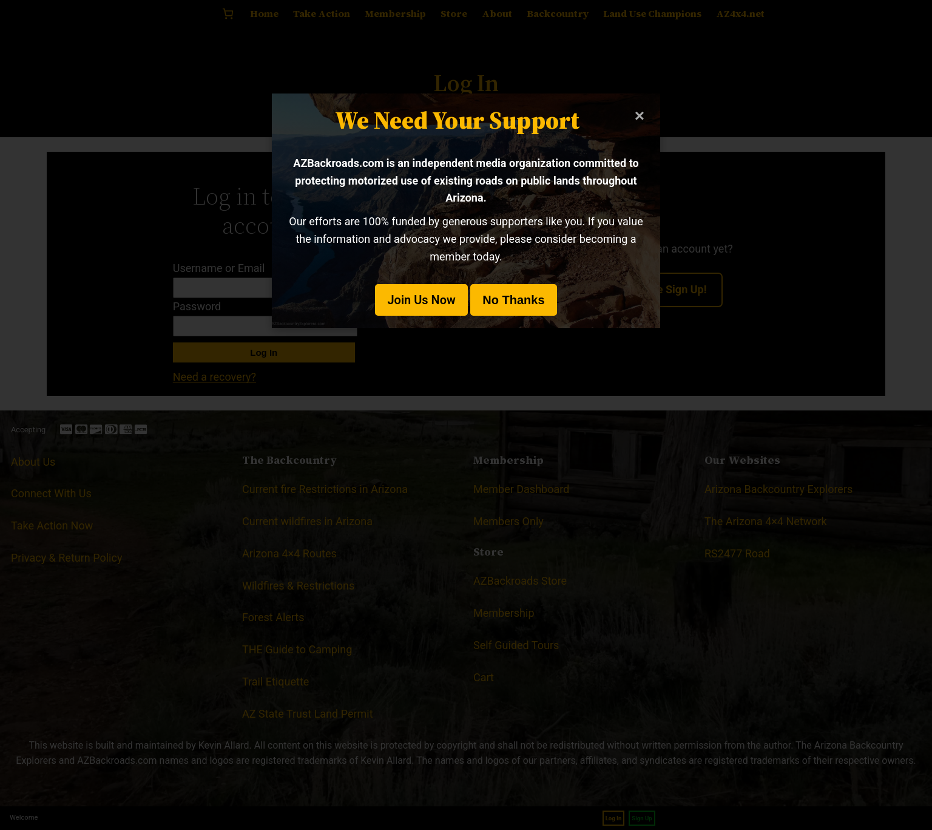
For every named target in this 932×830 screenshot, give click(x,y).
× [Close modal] (639, 115)
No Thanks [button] (513, 300)
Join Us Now (421, 300)
